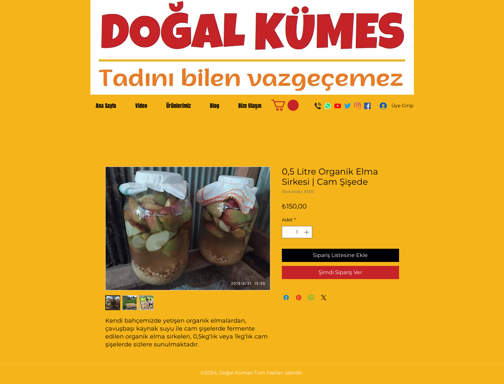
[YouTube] (337, 106)
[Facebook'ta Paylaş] (286, 298)
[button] (285, 105)
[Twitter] (347, 106)
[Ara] (318, 106)
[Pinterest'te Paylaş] (299, 298)
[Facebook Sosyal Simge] (367, 106)
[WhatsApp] (327, 106)
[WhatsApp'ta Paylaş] (311, 298)
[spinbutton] (297, 232)
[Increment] (307, 232)
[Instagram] (357, 106)
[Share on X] (324, 298)
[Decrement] (287, 232)
